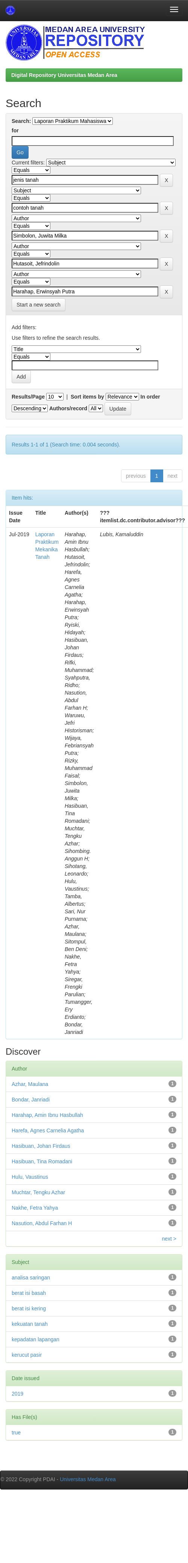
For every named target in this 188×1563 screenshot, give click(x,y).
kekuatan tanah (30, 1324)
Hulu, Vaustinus (30, 1177)
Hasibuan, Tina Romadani (42, 1161)
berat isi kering (29, 1308)
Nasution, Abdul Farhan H (42, 1223)
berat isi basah (29, 1293)
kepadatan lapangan (35, 1339)
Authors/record (68, 408)
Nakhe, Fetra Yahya (35, 1208)
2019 (17, 1394)
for (15, 130)
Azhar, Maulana (30, 1084)
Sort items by (87, 397)
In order (150, 397)
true (16, 1433)
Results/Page (28, 397)
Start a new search (39, 305)
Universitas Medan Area (88, 1479)
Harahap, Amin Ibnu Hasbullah (47, 1115)
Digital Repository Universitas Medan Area (64, 75)
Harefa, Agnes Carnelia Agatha (48, 1130)
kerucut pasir (27, 1355)
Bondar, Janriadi (31, 1100)
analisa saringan (31, 1278)
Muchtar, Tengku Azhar (38, 1192)
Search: (21, 121)
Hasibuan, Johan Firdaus (41, 1146)
